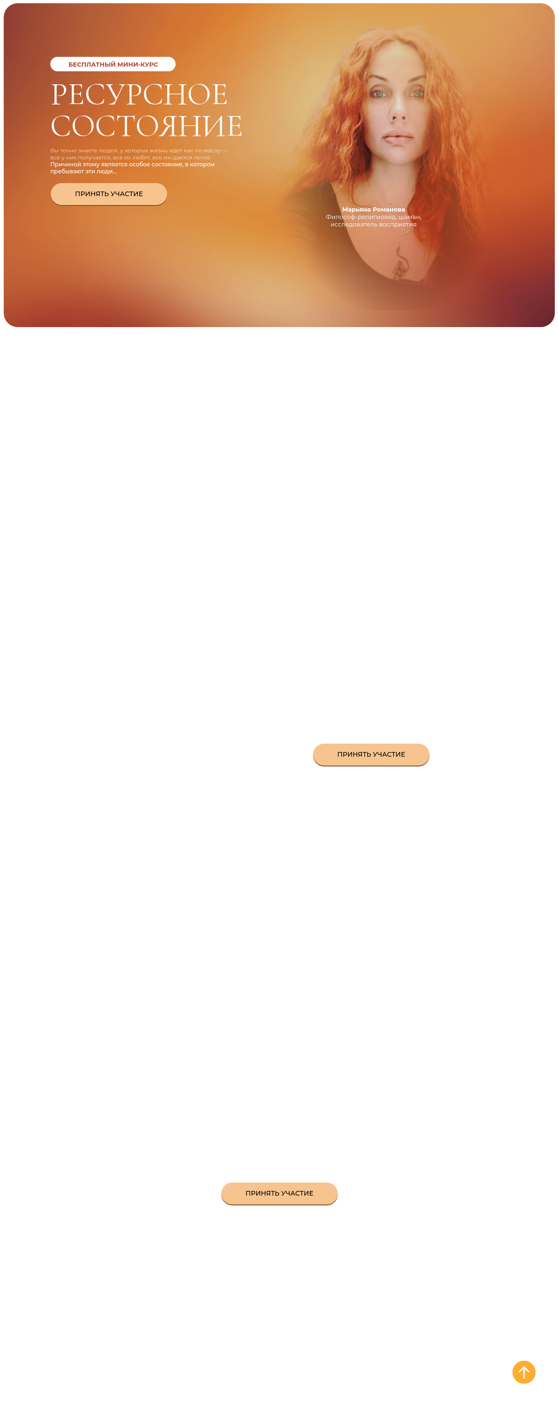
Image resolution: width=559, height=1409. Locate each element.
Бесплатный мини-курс (113, 64)
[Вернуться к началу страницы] (524, 1372)
